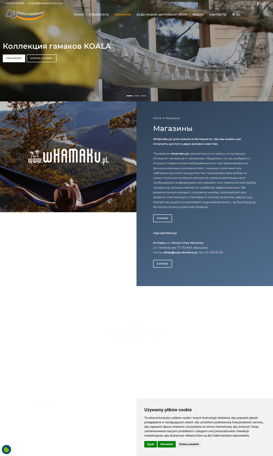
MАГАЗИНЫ (122, 14)
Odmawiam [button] (166, 444)
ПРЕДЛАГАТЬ (99, 14)
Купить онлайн (41, 132)
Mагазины (173, 267)
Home (157, 267)
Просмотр (13, 132)
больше (162, 367)
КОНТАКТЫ (217, 14)
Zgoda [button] (150, 444)
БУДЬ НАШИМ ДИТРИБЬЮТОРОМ (162, 14)
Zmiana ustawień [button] (189, 444)
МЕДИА (198, 14)
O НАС (79, 14)
